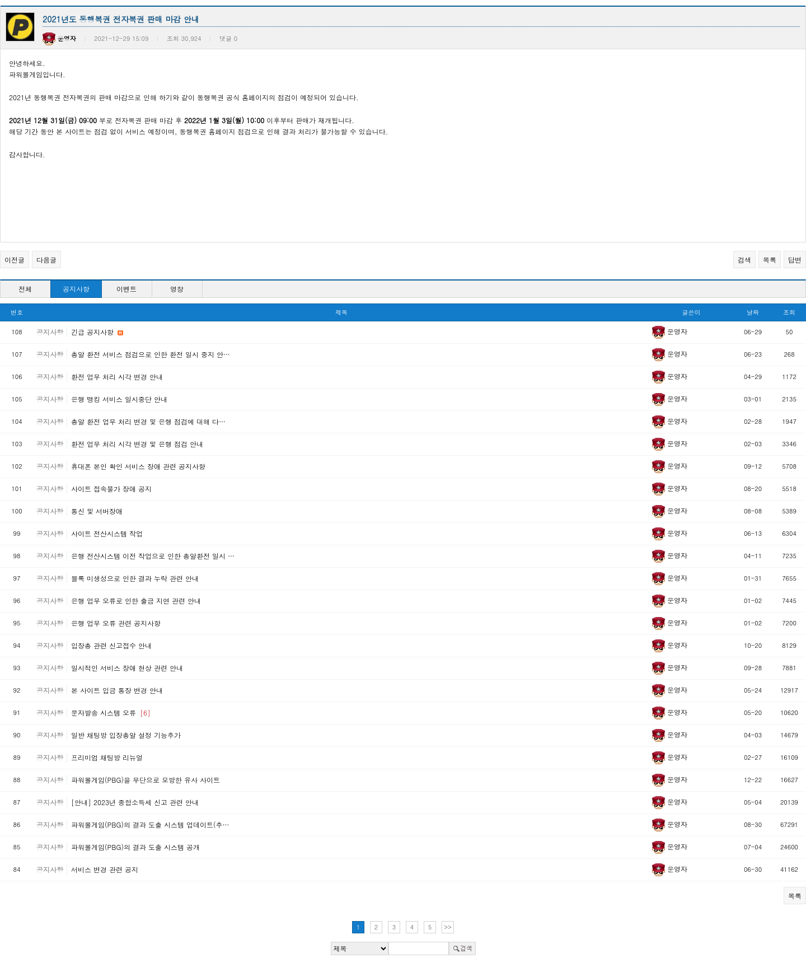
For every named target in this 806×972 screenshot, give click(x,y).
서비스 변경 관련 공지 (104, 869)
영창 (177, 288)
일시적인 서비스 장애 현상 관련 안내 (127, 667)
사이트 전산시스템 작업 (107, 533)
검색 (744, 259)
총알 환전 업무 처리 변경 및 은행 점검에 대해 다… (148, 421)
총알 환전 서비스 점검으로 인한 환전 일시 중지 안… (150, 354)
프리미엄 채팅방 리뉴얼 (107, 757)
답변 (795, 259)
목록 (769, 259)
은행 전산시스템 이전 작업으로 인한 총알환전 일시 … (153, 555)
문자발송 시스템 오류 (111, 712)
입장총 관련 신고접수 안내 (111, 645)
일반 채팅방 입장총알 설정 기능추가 (126, 735)
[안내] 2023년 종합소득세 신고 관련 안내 (135, 802)
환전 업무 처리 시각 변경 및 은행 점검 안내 (137, 443)
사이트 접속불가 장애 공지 (111, 488)
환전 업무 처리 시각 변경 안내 (117, 376)
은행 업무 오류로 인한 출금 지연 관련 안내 (136, 600)
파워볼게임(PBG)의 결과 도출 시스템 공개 (135, 847)
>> (448, 927)
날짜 (753, 312)
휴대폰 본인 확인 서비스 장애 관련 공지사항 (138, 466)
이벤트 (126, 288)
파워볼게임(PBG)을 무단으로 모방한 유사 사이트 (145, 779)
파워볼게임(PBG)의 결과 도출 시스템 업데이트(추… (150, 824)
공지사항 (76, 288)
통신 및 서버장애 (97, 511)
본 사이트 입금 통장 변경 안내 (117, 690)
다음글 (46, 259)
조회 (789, 312)
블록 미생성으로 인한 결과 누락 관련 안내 (135, 578)
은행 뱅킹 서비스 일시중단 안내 (119, 399)
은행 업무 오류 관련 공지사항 (116, 623)
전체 (25, 288)
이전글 (14, 259)
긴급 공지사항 (93, 332)
